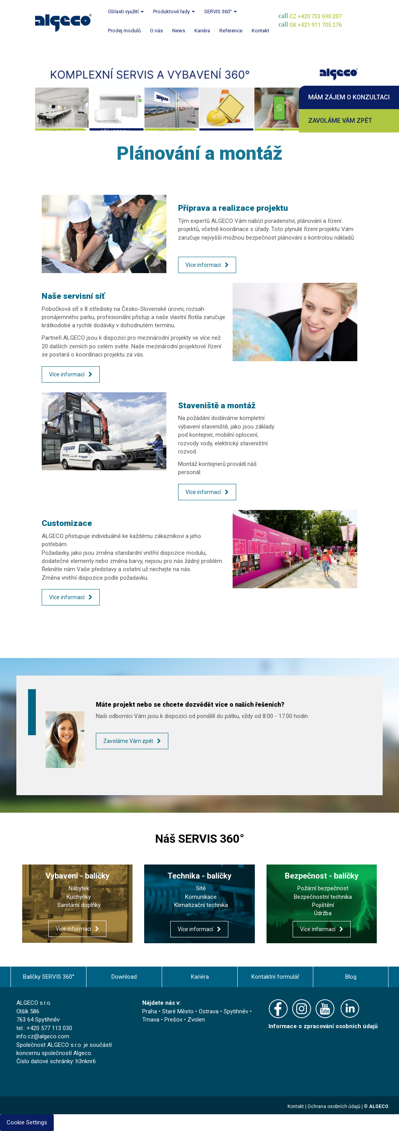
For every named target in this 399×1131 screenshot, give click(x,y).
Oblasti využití (126, 11)
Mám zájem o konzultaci (349, 97)
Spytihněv (236, 1011)
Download (124, 976)
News (178, 31)
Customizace (67, 523)
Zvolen (196, 1019)
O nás (156, 31)
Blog (351, 976)
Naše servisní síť (73, 296)
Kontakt (260, 31)
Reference (230, 31)
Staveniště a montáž (217, 405)
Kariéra (202, 31)
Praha (149, 1011)
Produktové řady (174, 11)
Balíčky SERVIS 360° (48, 976)
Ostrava (209, 1011)
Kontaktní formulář (275, 976)
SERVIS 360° (220, 11)
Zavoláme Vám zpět (340, 120)
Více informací (203, 265)
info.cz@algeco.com (42, 1036)
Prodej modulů (124, 31)
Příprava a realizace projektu (233, 208)
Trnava (150, 1019)
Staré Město (178, 1011)
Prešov (173, 1019)
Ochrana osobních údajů (333, 1106)
